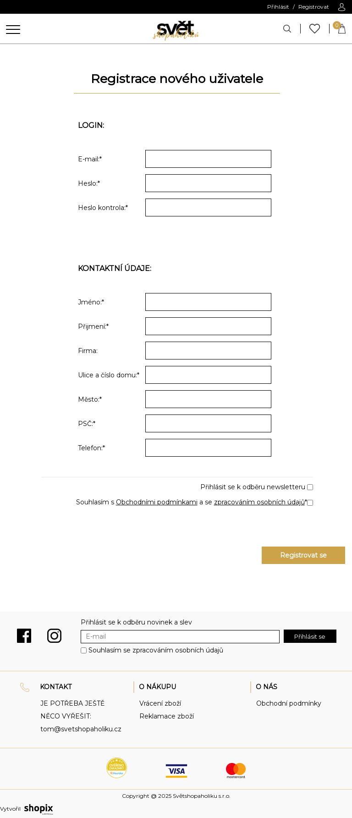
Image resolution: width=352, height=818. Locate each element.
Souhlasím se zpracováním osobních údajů (155, 650)
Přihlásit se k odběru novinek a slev (136, 622)
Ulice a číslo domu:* (108, 375)
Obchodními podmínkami (157, 502)
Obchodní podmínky (288, 703)
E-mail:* (90, 159)
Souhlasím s (96, 502)
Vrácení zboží (160, 703)
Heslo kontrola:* (103, 208)
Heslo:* (89, 183)
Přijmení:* (93, 326)
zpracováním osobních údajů (259, 502)
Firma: (88, 351)
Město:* (90, 399)
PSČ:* (86, 424)
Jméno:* (91, 302)
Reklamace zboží (166, 716)
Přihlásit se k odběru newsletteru (252, 487)
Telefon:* (91, 448)
